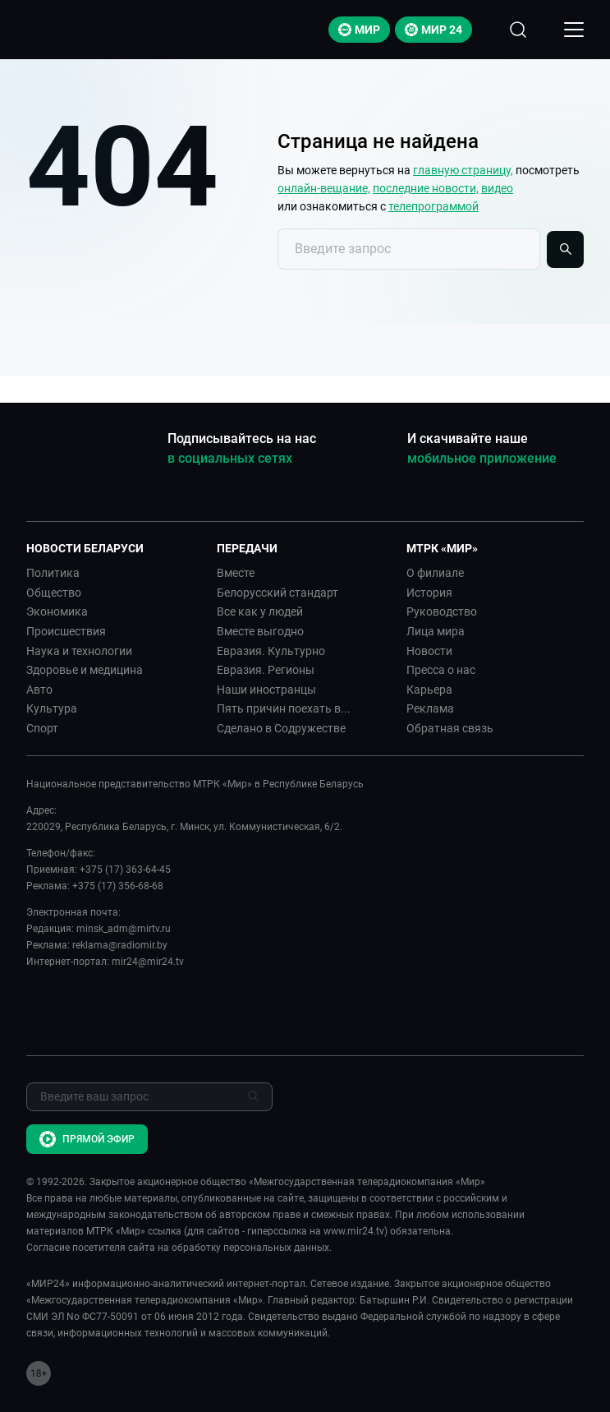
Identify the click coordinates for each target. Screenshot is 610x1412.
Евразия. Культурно (271, 651)
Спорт (42, 728)
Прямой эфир (87, 1139)
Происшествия (66, 631)
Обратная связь (449, 728)
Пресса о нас (440, 670)
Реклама (430, 708)
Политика (53, 573)
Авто (39, 689)
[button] (115, 548)
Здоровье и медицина (84, 670)
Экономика (57, 611)
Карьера (429, 689)
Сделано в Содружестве (281, 728)
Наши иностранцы (266, 689)
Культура (51, 708)
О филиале (435, 573)
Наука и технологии (79, 651)
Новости (429, 651)
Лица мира (435, 631)
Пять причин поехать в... (284, 708)
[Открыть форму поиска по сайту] (518, 29)
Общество (53, 592)
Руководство (441, 611)
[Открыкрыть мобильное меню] (574, 29)
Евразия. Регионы (265, 670)
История (429, 592)
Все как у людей (260, 611)
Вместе (236, 573)
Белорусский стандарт (277, 592)
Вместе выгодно (260, 631)
